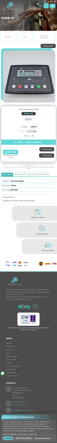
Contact (9, 363)
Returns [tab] (26, 174)
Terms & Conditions (13, 366)
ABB (29, 37)
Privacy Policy (11, 369)
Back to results (48, 46)
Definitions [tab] (44, 174)
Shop (8, 353)
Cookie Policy (10, 372)
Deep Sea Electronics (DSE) (28, 109)
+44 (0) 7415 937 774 (19, 405)
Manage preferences (42, 438)
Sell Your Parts (11, 359)
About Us (9, 343)
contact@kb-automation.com (22, 410)
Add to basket (46, 155)
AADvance (12, 37)
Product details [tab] (7, 174)
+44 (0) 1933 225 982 (19, 402)
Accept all (8, 438)
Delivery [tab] (17, 174)
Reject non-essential (24, 438)
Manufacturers (11, 346)
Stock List (9, 350)
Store (8, 22)
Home (2, 22)
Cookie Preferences (13, 376)
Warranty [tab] (34, 174)
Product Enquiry (47, 149)
